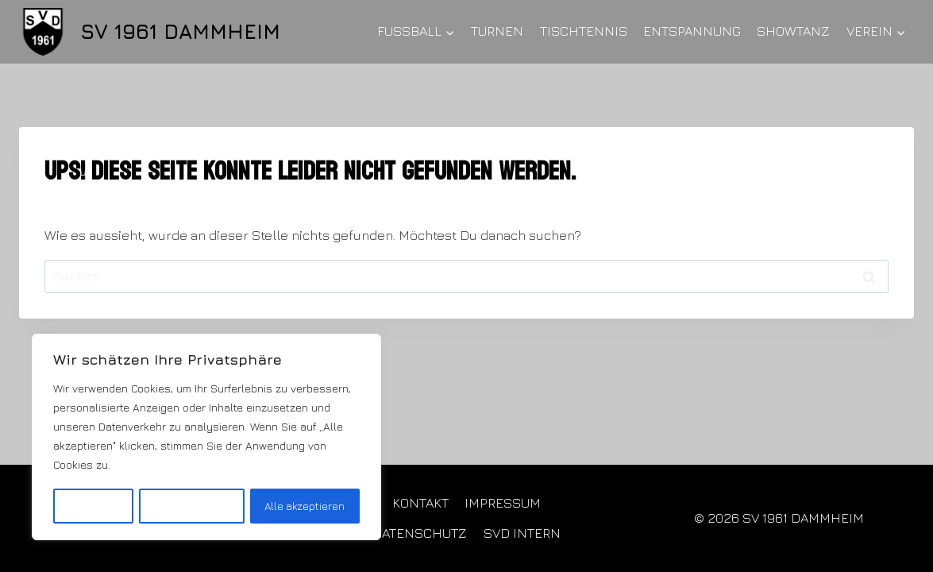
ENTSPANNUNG (692, 31)
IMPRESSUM (503, 503)
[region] (206, 437)
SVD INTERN (522, 533)
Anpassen (92, 505)
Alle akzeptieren (305, 505)
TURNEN (497, 31)
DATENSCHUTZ (419, 533)
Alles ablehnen (190, 505)
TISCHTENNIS (583, 31)
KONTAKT (420, 503)
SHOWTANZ (793, 31)
